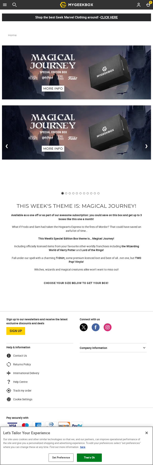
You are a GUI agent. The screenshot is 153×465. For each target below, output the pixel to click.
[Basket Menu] (148, 5)
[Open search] (15, 5)
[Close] (146, 432)
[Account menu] (138, 5)
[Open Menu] (5, 5)
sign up (16, 331)
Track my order (18, 390)
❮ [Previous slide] (6, 145)
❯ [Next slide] (146, 145)
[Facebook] (96, 330)
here (82, 447)
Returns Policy (18, 364)
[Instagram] (108, 330)
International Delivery (22, 373)
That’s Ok (89, 457)
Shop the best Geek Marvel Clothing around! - (76, 17)
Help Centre (16, 381)
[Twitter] (84, 330)
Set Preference (61, 457)
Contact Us (16, 355)
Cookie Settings (19, 399)
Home (12, 35)
